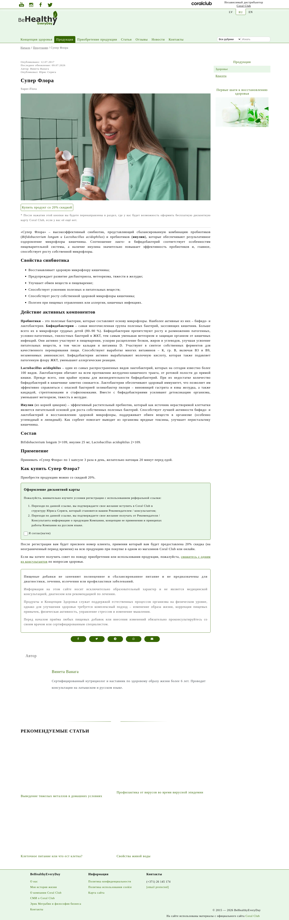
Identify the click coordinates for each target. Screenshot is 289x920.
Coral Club (244, 5)
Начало (25, 47)
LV (231, 12)
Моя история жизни (43, 887)
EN (251, 12)
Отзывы (142, 39)
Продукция (64, 39)
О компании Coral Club (46, 892)
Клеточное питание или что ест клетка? (52, 856)
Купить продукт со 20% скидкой (47, 207)
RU (241, 12)
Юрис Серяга (47, 72)
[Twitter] (50, 5)
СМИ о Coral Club (42, 898)
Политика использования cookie (110, 887)
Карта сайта (96, 892)
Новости (158, 39)
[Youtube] (21, 5)
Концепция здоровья (36, 39)
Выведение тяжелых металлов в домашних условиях (61, 796)
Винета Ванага (39, 68)
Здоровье (222, 69)
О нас (34, 881)
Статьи (126, 39)
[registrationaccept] (26, 534)
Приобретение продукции (97, 39)
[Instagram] (31, 5)
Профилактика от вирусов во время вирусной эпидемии (160, 792)
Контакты (176, 39)
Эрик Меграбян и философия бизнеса (55, 903)
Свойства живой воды (134, 856)
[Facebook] (40, 5)
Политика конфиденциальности (109, 881)
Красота (221, 75)
